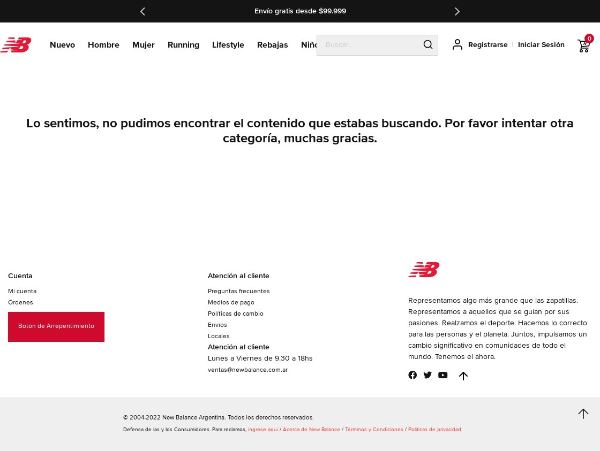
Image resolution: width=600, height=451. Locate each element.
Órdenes (20, 303)
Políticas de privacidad (434, 429)
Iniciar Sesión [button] (541, 44)
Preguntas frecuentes (239, 291)
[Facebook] (412, 375)
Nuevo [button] (62, 45)
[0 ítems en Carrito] (589, 46)
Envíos (217, 325)
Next (456, 11)
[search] (377, 45)
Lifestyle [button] (228, 45)
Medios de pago (231, 303)
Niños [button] (312, 45)
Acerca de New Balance (311, 429)
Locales (219, 336)
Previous (143, 11)
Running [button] (183, 45)
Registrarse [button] (488, 44)
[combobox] (367, 45)
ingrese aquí (263, 429)
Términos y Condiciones (374, 429)
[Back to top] (463, 376)
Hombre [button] (103, 45)
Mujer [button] (143, 45)
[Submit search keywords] (428, 45)
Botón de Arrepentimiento (56, 326)
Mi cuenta (22, 291)
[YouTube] (443, 375)
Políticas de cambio (236, 314)
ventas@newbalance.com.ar (248, 370)
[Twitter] (427, 375)
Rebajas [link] (272, 45)
